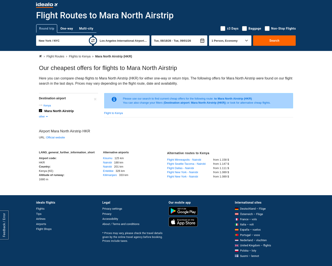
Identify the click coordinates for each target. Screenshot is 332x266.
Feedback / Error (4, 225)
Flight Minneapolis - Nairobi (184, 159)
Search (274, 40)
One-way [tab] (66, 28)
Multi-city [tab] (86, 28)
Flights (40, 208)
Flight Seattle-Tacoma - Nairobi (186, 163)
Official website (55, 137)
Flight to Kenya (113, 113)
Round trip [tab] (46, 28)
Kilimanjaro (110, 175)
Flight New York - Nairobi (182, 172)
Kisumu (107, 158)
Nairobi (107, 162)
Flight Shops (44, 229)
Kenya (47, 105)
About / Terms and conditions (120, 224)
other (43, 116)
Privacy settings (112, 208)
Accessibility (110, 218)
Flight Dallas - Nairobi (180, 168)
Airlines (40, 218)
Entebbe (108, 171)
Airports (41, 224)
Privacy (107, 213)
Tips (39, 213)
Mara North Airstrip (59, 111)
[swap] (93, 40)
